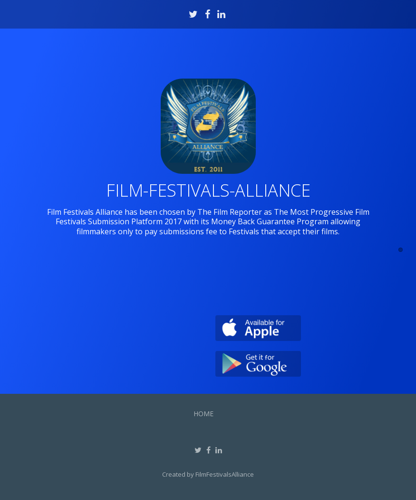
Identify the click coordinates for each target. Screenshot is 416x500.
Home (203, 413)
